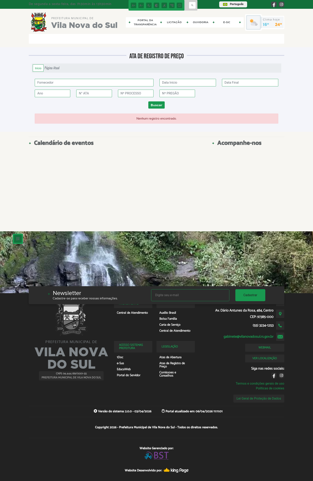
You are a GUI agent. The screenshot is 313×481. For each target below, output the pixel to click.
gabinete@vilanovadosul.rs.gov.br (248, 337)
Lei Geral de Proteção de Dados (259, 398)
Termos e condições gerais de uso (260, 383)
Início (38, 68)
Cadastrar (250, 295)
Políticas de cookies (270, 388)
